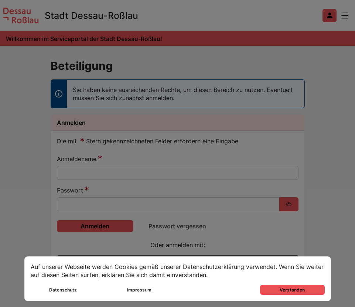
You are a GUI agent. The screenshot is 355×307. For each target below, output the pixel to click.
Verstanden (292, 290)
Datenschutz (63, 290)
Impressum (139, 290)
